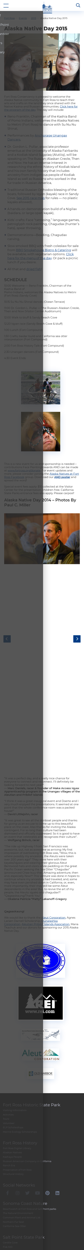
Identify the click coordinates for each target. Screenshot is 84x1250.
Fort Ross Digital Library (17, 1160)
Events (23, 18)
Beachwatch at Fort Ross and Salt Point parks (29, 1220)
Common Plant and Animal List (21, 1229)
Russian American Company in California (27, 1173)
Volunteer (9, 1135)
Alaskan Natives (12, 1164)
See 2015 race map (31, 167)
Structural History (13, 1186)
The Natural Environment (18, 1225)
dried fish (33, 238)
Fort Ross (9, 18)
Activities (8, 1126)
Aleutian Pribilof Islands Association (45, 936)
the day (12, 79)
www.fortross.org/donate (24, 439)
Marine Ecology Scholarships (20, 1143)
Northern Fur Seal (13, 1233)
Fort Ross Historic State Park (31, 1117)
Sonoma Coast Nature (25, 1215)
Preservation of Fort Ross (17, 1181)
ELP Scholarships (13, 1139)
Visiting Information (15, 1122)
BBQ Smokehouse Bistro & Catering (43, 219)
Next (77, 629)
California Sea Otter (14, 1238)
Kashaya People (12, 1168)
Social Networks (19, 1197)
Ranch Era (9, 1177)
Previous (7, 629)
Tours (6, 1130)
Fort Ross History (20, 1155)
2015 (33, 18)
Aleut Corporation (53, 929)
